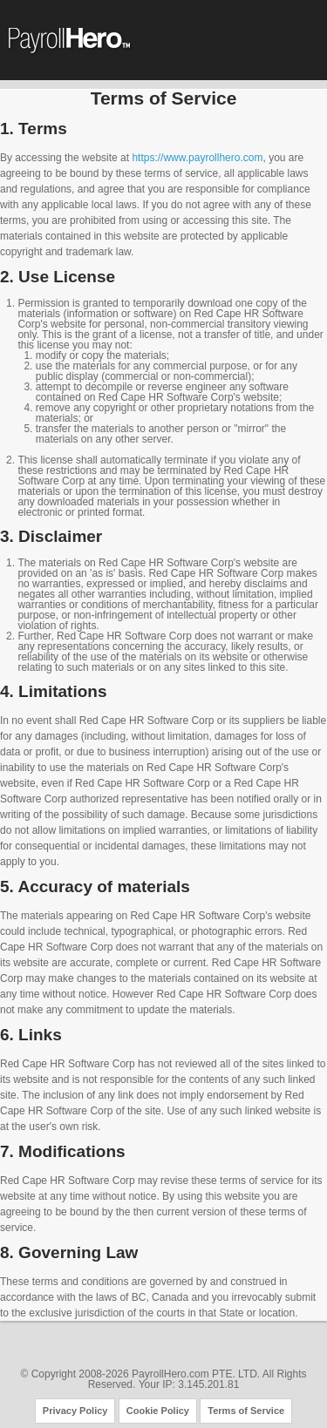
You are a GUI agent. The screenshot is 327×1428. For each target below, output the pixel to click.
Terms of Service (246, 1410)
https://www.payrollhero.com (195, 158)
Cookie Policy (157, 1410)
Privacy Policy (75, 1410)
